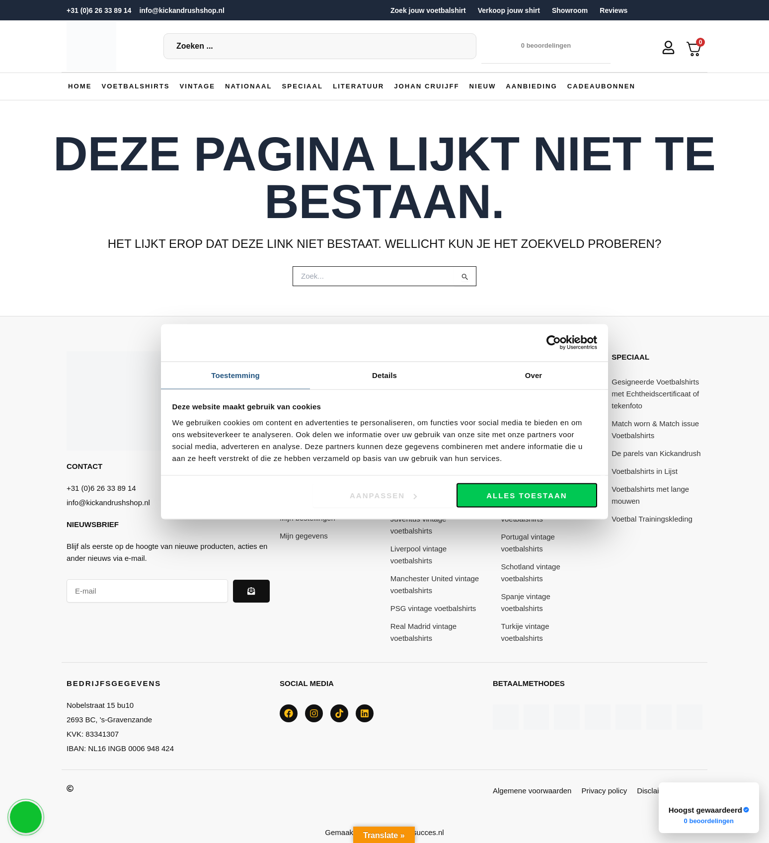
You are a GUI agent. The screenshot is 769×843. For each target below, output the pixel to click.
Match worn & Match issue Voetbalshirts (655, 429)
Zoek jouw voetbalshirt (428, 10)
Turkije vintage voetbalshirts (525, 631)
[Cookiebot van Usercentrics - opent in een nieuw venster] (553, 342)
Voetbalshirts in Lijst (645, 470)
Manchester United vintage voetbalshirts (434, 584)
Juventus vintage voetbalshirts (418, 524)
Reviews (613, 10)
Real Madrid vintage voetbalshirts (423, 631)
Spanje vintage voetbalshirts (525, 602)
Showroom (570, 10)
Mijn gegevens (304, 535)
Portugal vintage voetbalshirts (528, 542)
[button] (138, 86)
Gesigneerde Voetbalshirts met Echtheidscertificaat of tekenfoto (655, 393)
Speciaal (630, 356)
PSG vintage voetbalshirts (433, 608)
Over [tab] (533, 374)
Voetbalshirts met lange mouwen (650, 494)
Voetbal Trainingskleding (652, 518)
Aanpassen (383, 496)
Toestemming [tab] (235, 374)
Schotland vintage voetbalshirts (530, 572)
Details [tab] (384, 374)
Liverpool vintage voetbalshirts (418, 554)
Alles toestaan (526, 496)
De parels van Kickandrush (656, 453)
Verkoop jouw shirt (509, 10)
